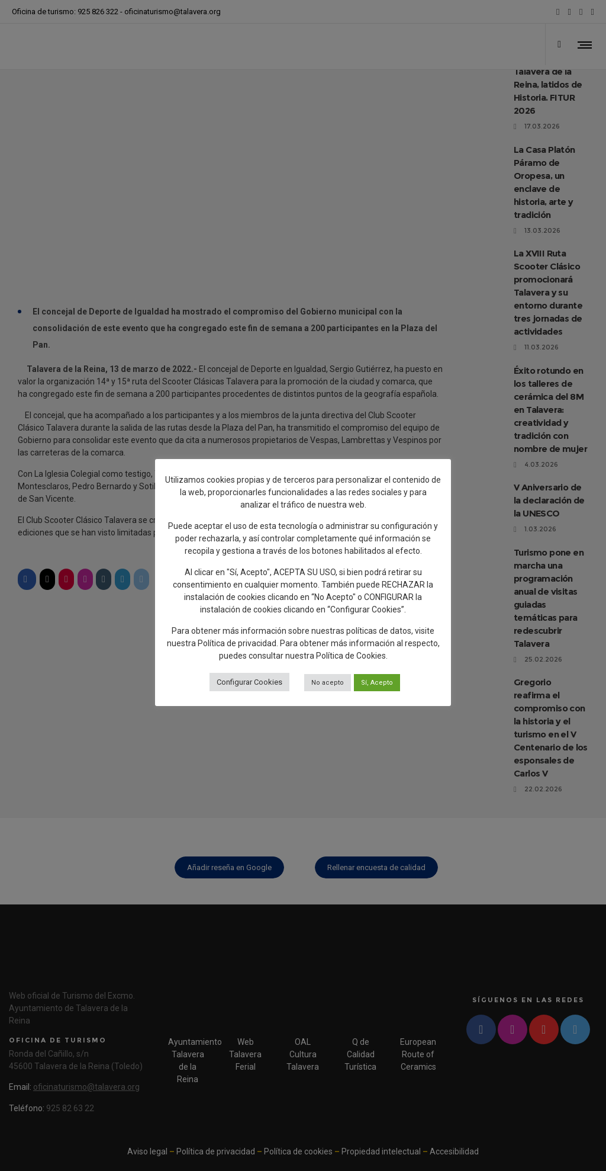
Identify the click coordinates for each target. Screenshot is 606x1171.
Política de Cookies (351, 655)
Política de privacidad (237, 643)
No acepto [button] (327, 682)
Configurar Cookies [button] (249, 682)
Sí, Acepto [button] (377, 682)
